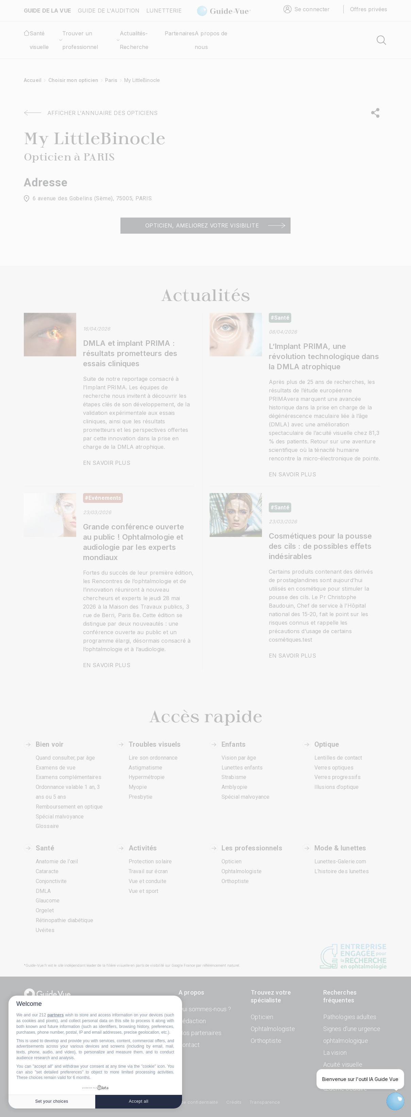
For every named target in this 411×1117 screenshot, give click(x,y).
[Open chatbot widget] (395, 1101)
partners (55, 1015)
